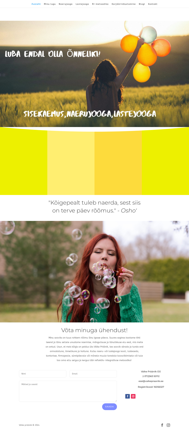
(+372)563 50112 (151, 376)
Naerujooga (66, 4)
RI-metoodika (100, 4)
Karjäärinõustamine (124, 4)
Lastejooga (82, 4)
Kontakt (153, 4)
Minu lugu (50, 4)
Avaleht (36, 4)
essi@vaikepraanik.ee (151, 381)
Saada (109, 406)
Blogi (142, 4)
